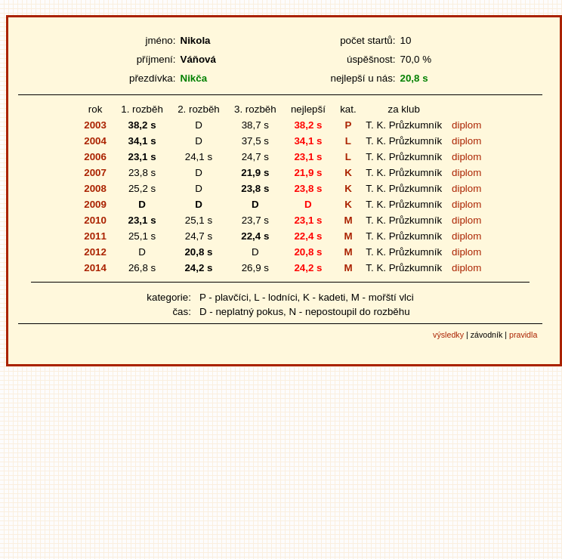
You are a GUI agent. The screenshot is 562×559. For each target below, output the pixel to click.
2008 (95, 188)
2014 (95, 267)
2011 (95, 236)
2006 (95, 156)
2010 (95, 220)
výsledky (448, 334)
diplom (466, 125)
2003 (95, 125)
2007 (95, 172)
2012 (95, 252)
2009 (95, 204)
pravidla (523, 334)
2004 (95, 141)
